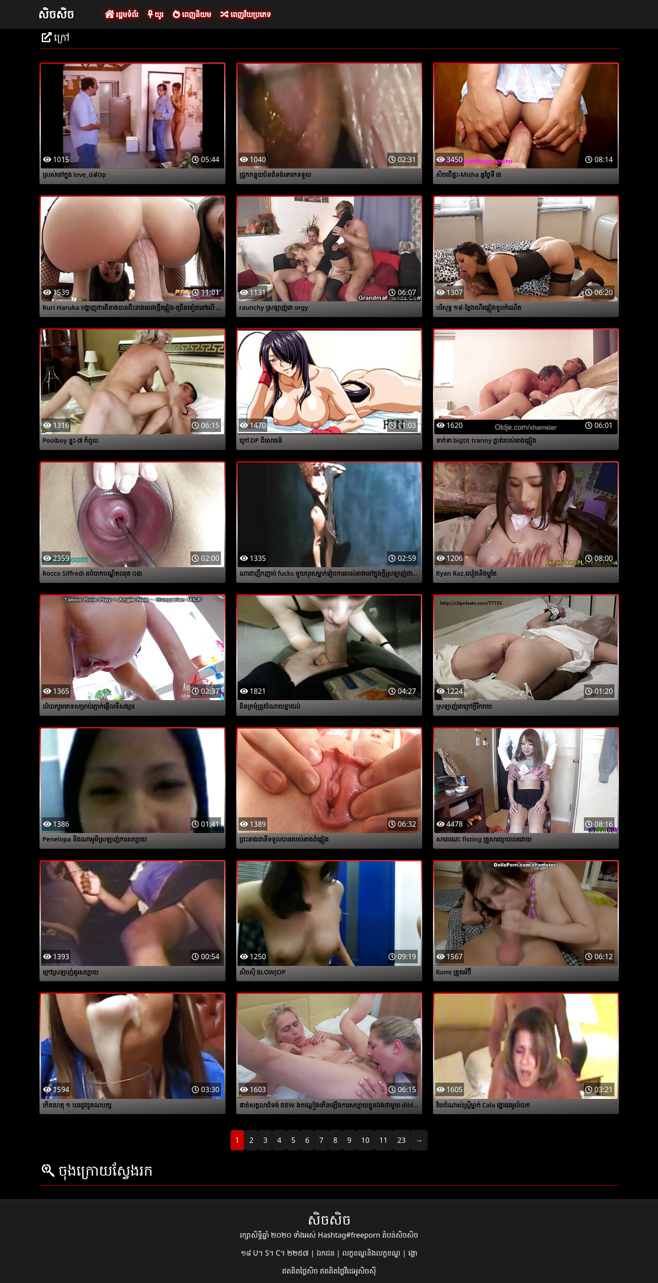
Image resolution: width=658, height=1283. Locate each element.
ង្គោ (412, 1253)
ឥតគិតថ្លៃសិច (301, 1271)
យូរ (155, 14)
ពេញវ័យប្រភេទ (246, 14)
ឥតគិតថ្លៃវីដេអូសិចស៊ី (348, 1271)
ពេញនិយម (192, 14)
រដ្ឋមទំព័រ (121, 14)
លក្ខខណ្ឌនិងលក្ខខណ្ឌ (372, 1253)
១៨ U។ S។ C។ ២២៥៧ (275, 1253)
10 (365, 1140)
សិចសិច (56, 14)
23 (401, 1140)
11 (384, 1140)
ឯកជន (326, 1253)
